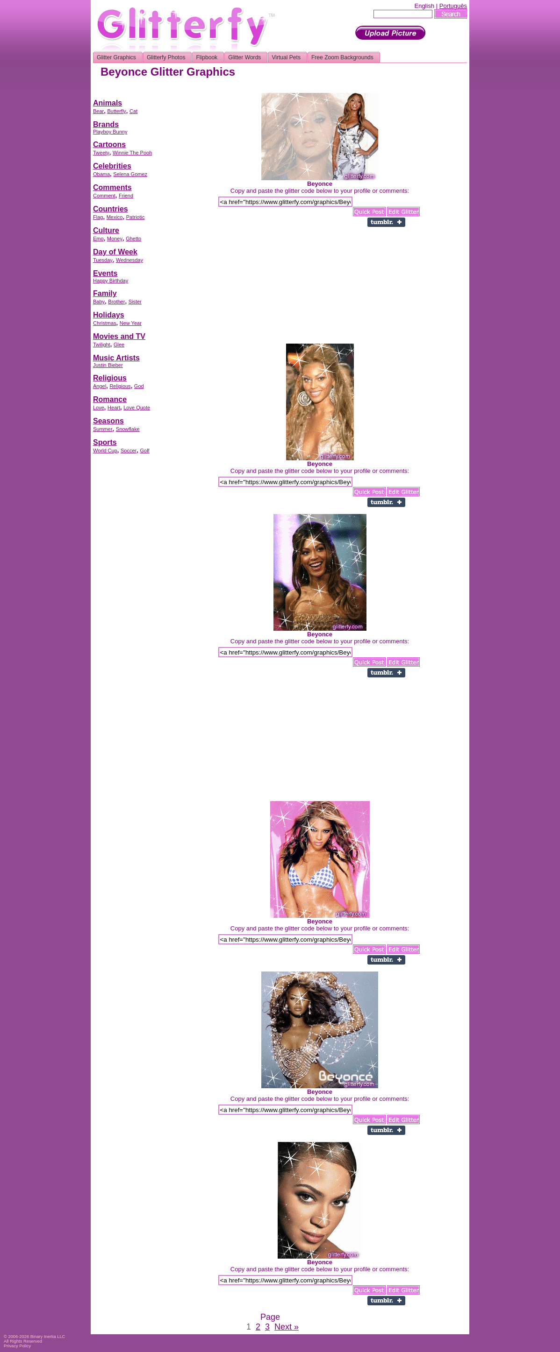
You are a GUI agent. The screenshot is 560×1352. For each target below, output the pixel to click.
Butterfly (116, 111)
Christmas (104, 323)
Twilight (101, 344)
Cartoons (109, 144)
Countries (110, 209)
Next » (286, 1326)
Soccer (128, 450)
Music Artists (116, 358)
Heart (114, 407)
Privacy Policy (17, 1346)
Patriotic (135, 217)
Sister (135, 301)
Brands (106, 124)
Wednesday (129, 260)
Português (453, 5)
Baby (99, 301)
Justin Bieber (108, 365)
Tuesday (103, 260)
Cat (133, 111)
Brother (116, 301)
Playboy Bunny (110, 131)
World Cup (105, 450)
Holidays (108, 315)
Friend (126, 195)
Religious (110, 378)
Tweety (101, 152)
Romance (110, 399)
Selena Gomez (130, 174)
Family (105, 293)
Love (98, 407)
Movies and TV (119, 336)
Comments (112, 187)
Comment (104, 195)
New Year (131, 323)
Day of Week (115, 252)
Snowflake (128, 429)
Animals (107, 103)
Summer (103, 429)
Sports (105, 442)
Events (105, 273)
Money (114, 238)
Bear (98, 111)
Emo (98, 238)
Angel (99, 386)
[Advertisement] (297, 89)
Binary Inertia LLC (47, 1336)
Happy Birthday (110, 280)
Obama (101, 174)
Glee (119, 344)
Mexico (115, 217)
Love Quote (136, 407)
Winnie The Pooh (132, 152)
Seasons (108, 421)
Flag (98, 217)
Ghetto (133, 238)
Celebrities (112, 166)
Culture (106, 230)
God (139, 386)
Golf (144, 450)
